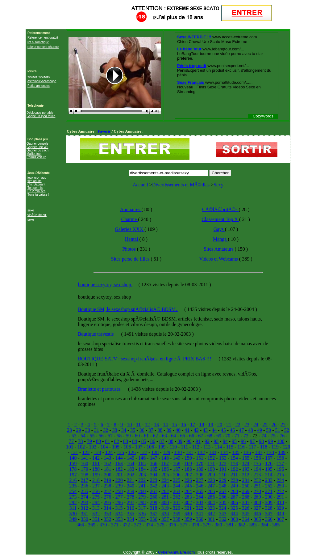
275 (96, 497)
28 (69, 430)
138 (270, 452)
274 (84, 497)
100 (281, 441)
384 (264, 524)
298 (142, 502)
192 (234, 469)
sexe (30, 210)
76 (282, 435)
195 (268, 469)
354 (130, 519)
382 (241, 524)
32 (105, 430)
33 (114, 430)
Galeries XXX (129, 229)
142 (96, 458)
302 (188, 502)
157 (268, 458)
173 (234, 463)
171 (211, 463)
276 (107, 497)
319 (165, 508)
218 (96, 480)
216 (73, 480)
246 (199, 485)
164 (130, 463)
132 (201, 452)
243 (165, 485)
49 (259, 430)
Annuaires (131, 209)
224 (165, 480)
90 (188, 441)
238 (107, 485)
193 (245, 469)
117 (252, 446)
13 (156, 424)
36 (141, 430)
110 (173, 446)
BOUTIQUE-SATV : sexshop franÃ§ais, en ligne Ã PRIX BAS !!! (145, 358)
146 (142, 458)
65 (182, 435)
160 (84, 463)
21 (228, 424)
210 (223, 474)
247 (211, 485)
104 (104, 446)
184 (142, 469)
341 (199, 513)
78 (80, 441)
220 (119, 480)
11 (138, 424)
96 (243, 441)
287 (234, 497)
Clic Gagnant (36, 184)
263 (176, 491)
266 (211, 491)
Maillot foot (34, 153)
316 (130, 508)
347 (268, 513)
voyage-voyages (38, 76)
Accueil (140, 184)
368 (80, 524)
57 (110, 435)
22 (237, 424)
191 (223, 469)
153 (223, 458)
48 (250, 430)
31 (96, 430)
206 (177, 474)
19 (210, 424)
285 (211, 497)
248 (223, 485)
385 (276, 524)
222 (142, 480)
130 (178, 452)
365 (257, 519)
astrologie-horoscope (41, 81)
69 (218, 435)
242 (153, 485)
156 (257, 458)
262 (165, 491)
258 (119, 491)
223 (153, 480)
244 (176, 485)
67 (200, 435)
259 (130, 491)
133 (212, 452)
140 (73, 458)
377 (184, 524)
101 (69, 446)
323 (211, 508)
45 (223, 430)
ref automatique (38, 42)
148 (165, 458)
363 (234, 519)
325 (234, 508)
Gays (219, 229)
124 (109, 452)
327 (257, 508)
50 (268, 430)
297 (130, 502)
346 (257, 513)
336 (142, 513)
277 (119, 497)
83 (125, 441)
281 (165, 497)
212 (245, 474)
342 (211, 513)
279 (142, 497)
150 (188, 458)
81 (107, 441)
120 (286, 446)
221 (130, 480)
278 (130, 497)
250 (245, 485)
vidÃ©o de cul (37, 215)
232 (257, 480)
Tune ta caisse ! (38, 194)
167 (165, 463)
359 (188, 519)
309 (268, 502)
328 (268, 508)
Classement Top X (220, 219)
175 (257, 463)
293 (84, 502)
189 (199, 469)
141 (84, 458)
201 (119, 474)
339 (176, 513)
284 (199, 497)
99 (270, 441)
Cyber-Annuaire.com (176, 552)
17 (192, 424)
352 (107, 519)
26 (274, 424)
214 (268, 474)
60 (137, 435)
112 (195, 446)
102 (81, 446)
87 (161, 441)
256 (96, 491)
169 (188, 463)
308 (257, 502)
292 (73, 502)
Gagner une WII (37, 147)
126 (132, 452)
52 (286, 430)
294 (96, 502)
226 (188, 480)
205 (165, 474)
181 (107, 469)
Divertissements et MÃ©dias (181, 184)
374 (149, 524)
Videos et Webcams (219, 258)
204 (153, 474)
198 (84, 474)
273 (73, 497)
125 (120, 452)
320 (176, 508)
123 (97, 452)
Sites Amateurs (219, 249)
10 (129, 424)
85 (143, 441)
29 (78, 430)
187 (176, 469)
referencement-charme (43, 47)
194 (257, 469)
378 (195, 524)
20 (219, 424)
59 (128, 435)
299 (153, 502)
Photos (129, 249)
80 (98, 441)
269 (245, 491)
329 (280, 508)
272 (280, 491)
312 (84, 508)
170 (199, 463)
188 (188, 469)
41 (187, 430)
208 (199, 474)
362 (223, 519)
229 (223, 480)
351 (96, 519)
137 (258, 452)
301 (176, 502)
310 (280, 502)
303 (199, 502)
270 (257, 491)
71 (237, 435)
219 (107, 480)
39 (169, 430)
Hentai (132, 239)
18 (201, 424)
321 (188, 508)
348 (280, 513)
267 (223, 491)
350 (84, 519)
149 (176, 458)
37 (150, 430)
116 (240, 446)
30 (87, 430)
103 (92, 446)
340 (188, 513)
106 (127, 446)
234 (280, 480)
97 (252, 441)
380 (218, 524)
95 (234, 441)
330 (73, 513)
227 (199, 480)
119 (275, 446)
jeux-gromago (36, 177)
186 (165, 469)
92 (207, 441)
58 (119, 435)
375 (160, 524)
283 (188, 497)
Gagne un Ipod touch (41, 116)
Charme (129, 219)
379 (206, 524)
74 (264, 435)
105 (115, 446)
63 (164, 435)
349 (73, 519)
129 (166, 452)
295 (107, 502)
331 (84, 513)
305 (223, 502)
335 (130, 513)
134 (224, 452)
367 (280, 519)
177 (280, 463)
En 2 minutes (36, 191)
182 (119, 469)
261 (153, 491)
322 (199, 508)
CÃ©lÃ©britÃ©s (220, 209)
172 (223, 463)
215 (280, 474)
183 (130, 469)
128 (155, 452)
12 (147, 424)
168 (176, 463)
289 (257, 497)
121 (74, 452)
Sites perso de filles (131, 258)
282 (176, 497)
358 (176, 519)
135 (235, 452)
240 (130, 485)
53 (74, 435)
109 (161, 446)
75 (273, 435)
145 (130, 458)
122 (85, 452)
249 (234, 485)
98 (261, 441)
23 (246, 424)
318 (153, 508)
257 (107, 491)
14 (165, 424)
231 (245, 480)
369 (91, 524)
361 (211, 519)
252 (268, 485)
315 (119, 508)
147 (153, 458)
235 (73, 485)
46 (232, 430)
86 (152, 441)
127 (143, 452)
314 (107, 508)
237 (96, 485)
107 (139, 446)
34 (123, 430)
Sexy (218, 184)
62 (155, 435)
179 (84, 469)
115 (229, 446)
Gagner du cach (37, 150)
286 (223, 497)
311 (73, 508)
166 (153, 463)
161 (96, 463)
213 (257, 474)
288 (245, 497)
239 (119, 485)
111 (184, 446)
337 (153, 513)
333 (107, 513)
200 (107, 474)
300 (165, 502)
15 (174, 424)
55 (91, 435)
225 (176, 480)
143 (107, 458)
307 (245, 502)
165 (142, 463)
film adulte (34, 181)
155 (245, 458)
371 (114, 524)
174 (245, 463)
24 (255, 424)
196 (280, 469)
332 (96, 513)
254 (73, 491)
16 (183, 424)
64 (173, 435)
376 (172, 524)
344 (234, 513)
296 (119, 502)
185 (153, 469)
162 (107, 463)
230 (234, 480)
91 (198, 441)
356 (153, 519)
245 (188, 485)
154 (234, 458)
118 (263, 446)
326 (245, 508)
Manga (220, 239)
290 (268, 497)
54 (83, 435)
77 (71, 441)
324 (222, 508)
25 (265, 424)
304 (211, 502)
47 (241, 430)
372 (126, 524)
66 (191, 435)
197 (73, 474)
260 (142, 491)
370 (103, 524)
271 (268, 491)
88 (170, 441)
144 (119, 458)
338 (165, 513)
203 (142, 474)
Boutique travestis (96, 334)
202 (130, 474)
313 (96, 508)
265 (199, 491)
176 (268, 463)
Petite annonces (38, 85)
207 (188, 474)
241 (142, 485)
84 (134, 441)
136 (247, 452)
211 (234, 474)
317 (142, 508)
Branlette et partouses (100, 389)
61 (146, 435)
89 (179, 441)
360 (199, 519)
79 (89, 441)
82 (116, 441)
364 (245, 519)
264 (188, 491)
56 (101, 435)
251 (257, 485)
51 (277, 430)
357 (165, 519)
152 (211, 458)
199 (96, 474)
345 (245, 513)
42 (196, 430)
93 (216, 441)
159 (73, 463)
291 (280, 497)
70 (227, 435)
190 (211, 469)
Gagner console (37, 143)
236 (84, 485)
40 (178, 430)
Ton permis (35, 187)
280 (153, 497)
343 (223, 513)
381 (230, 524)
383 (253, 524)
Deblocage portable (40, 112)
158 (280, 458)
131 (189, 452)
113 (206, 446)
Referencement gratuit (42, 37)
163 (119, 463)
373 (137, 524)
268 (234, 491)
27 (283, 424)
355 (142, 519)
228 (211, 480)
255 (84, 491)
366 (268, 519)
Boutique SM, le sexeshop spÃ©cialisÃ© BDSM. (128, 309)
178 (73, 469)
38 (159, 430)
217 (84, 480)
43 (205, 430)
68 (209, 435)
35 (132, 430)
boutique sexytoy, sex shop (105, 284)
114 (218, 446)
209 (211, 474)
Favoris (104, 131)
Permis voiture (36, 157)
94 (225, 441)
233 (268, 480)
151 (199, 458)
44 (214, 430)
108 (150, 446)
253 (280, 485)
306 (234, 502)
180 (96, 469)
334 (119, 513)
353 (119, 519)
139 (281, 452)
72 (245, 435)
